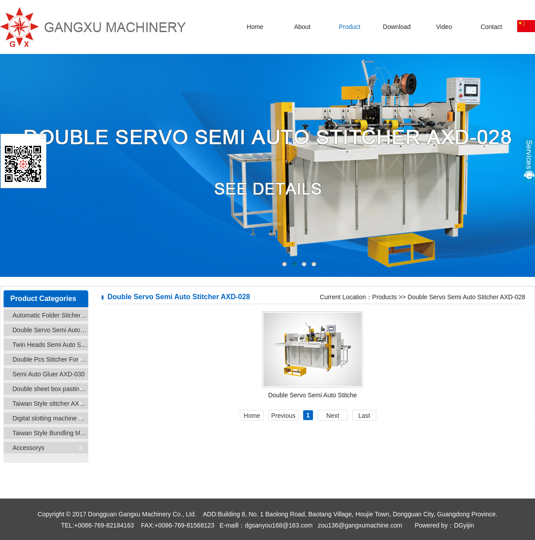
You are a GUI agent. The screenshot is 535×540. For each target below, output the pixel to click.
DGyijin (464, 525)
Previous (283, 415)
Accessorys (28, 447)
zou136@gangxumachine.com (360, 525)
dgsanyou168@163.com (279, 525)
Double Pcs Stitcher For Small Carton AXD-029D (50, 359)
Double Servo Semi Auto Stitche (312, 395)
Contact (491, 26)
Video (444, 26)
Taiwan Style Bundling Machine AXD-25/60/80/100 (50, 433)
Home (255, 26)
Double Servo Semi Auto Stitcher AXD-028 (50, 330)
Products (384, 297)
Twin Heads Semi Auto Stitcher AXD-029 (50, 344)
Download (397, 26)
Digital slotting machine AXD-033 (50, 418)
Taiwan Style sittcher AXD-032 (50, 403)
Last (364, 415)
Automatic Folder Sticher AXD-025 (50, 315)
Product (349, 26)
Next (332, 415)
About (302, 26)
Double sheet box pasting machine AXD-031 (50, 388)
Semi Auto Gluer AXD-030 (48, 374)
